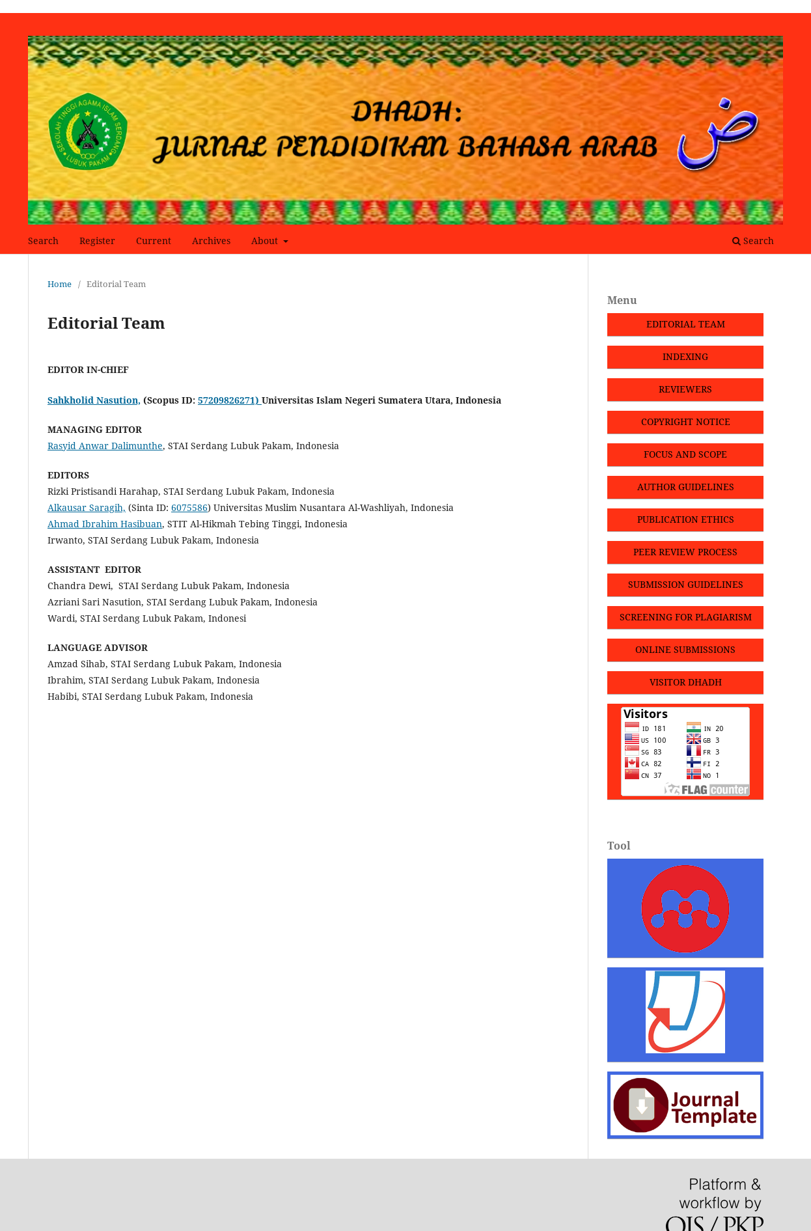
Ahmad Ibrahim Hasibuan (105, 524)
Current (153, 240)
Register (97, 240)
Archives (211, 240)
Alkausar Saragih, (87, 507)
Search (43, 240)
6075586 (189, 507)
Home (60, 284)
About (266, 240)
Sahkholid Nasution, (94, 400)
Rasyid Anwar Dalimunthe (105, 445)
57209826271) (230, 400)
